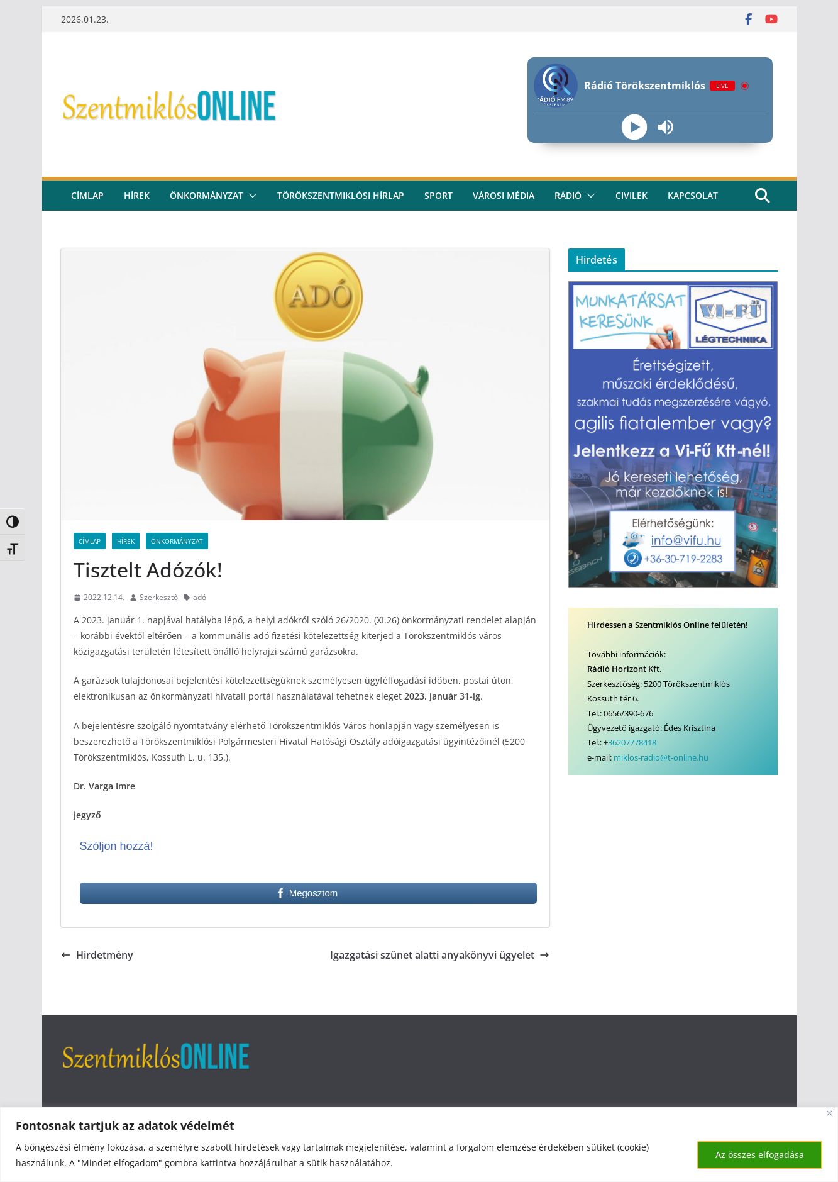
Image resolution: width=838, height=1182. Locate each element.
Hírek (137, 195)
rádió (568, 195)
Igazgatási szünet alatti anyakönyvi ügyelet (439, 955)
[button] (250, 195)
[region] (419, 1144)
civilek (631, 195)
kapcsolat (693, 195)
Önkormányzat (206, 195)
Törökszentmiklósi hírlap (340, 195)
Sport (438, 195)
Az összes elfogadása (759, 1155)
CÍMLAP (87, 195)
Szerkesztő (159, 597)
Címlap (90, 541)
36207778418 (632, 742)
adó (199, 597)
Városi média (503, 195)
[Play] (635, 127)
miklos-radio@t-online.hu (661, 757)
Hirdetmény (97, 955)
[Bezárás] (829, 1113)
